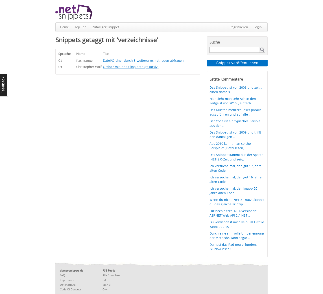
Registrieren (239, 27)
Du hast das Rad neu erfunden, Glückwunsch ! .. (233, 246)
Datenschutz (68, 285)
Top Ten (80, 27)
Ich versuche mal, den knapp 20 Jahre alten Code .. (233, 190)
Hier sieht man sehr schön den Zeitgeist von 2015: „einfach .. (233, 101)
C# (104, 280)
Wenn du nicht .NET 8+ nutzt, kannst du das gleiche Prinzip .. (237, 201)
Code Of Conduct (70, 289)
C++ (105, 289)
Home (64, 27)
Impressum (67, 280)
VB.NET (107, 285)
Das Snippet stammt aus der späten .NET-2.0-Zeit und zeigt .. (237, 157)
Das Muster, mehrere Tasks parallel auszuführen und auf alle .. (236, 112)
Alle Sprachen (111, 275)
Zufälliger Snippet (105, 27)
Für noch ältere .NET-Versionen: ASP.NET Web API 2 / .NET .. (233, 213)
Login (258, 27)
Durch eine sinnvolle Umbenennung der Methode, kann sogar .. (237, 235)
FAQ (62, 275)
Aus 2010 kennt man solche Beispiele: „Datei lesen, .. (230, 145)
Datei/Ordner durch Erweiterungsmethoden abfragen (143, 60)
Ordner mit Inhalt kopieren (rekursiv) (130, 67)
